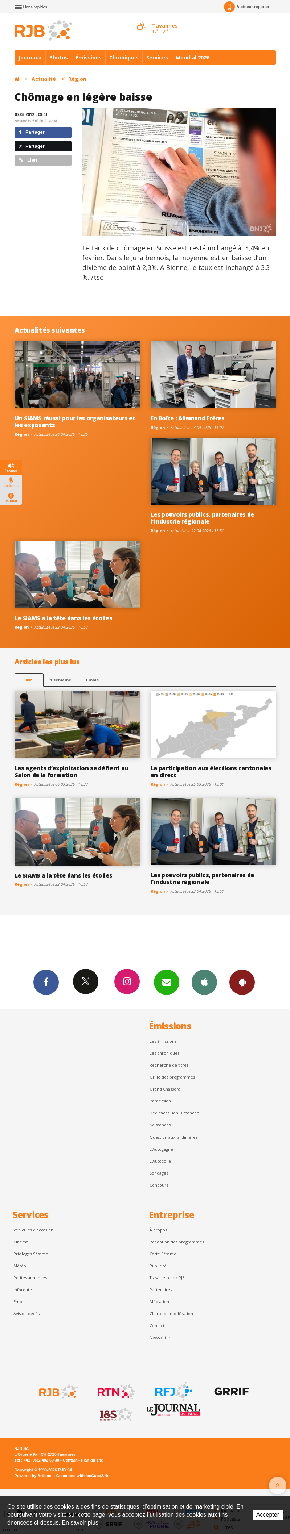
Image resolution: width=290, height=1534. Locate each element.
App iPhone (204, 982)
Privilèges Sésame (30, 1253)
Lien (28, 160)
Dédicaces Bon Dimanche (174, 1112)
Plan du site (92, 1460)
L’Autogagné (161, 1149)
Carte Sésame (163, 1253)
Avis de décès (26, 1313)
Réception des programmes (177, 1241)
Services (157, 57)
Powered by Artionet (34, 1475)
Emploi (20, 1301)
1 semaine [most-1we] (60, 680)
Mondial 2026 (192, 57)
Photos (58, 57)
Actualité (44, 78)
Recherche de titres (169, 1065)
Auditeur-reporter (246, 6)
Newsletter (160, 1337)
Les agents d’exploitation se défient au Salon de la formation (71, 771)
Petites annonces (30, 1277)
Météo (19, 1265)
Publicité (158, 1265)
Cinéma (20, 1241)
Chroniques (124, 57)
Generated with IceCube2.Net (83, 1475)
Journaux (30, 57)
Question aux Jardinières (173, 1137)
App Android (242, 982)
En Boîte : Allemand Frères (188, 418)
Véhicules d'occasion (33, 1229)
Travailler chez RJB (167, 1277)
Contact (157, 1325)
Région (77, 78)
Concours (159, 1185)
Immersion (160, 1101)
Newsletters (166, 982)
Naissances (160, 1124)
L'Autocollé (160, 1161)
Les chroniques (164, 1053)
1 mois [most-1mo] (92, 680)
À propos (158, 1229)
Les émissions (163, 1041)
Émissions (88, 57)
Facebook (46, 982)
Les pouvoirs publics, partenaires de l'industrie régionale (202, 517)
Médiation (159, 1301)
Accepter (267, 1515)
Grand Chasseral (165, 1089)
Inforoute (22, 1289)
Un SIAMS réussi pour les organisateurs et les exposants (75, 421)
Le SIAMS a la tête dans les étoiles (64, 618)
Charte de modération (171, 1313)
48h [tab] (28, 680)
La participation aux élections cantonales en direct (211, 771)
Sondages (159, 1173)
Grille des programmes (172, 1077)
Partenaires (161, 1289)
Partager (32, 132)
